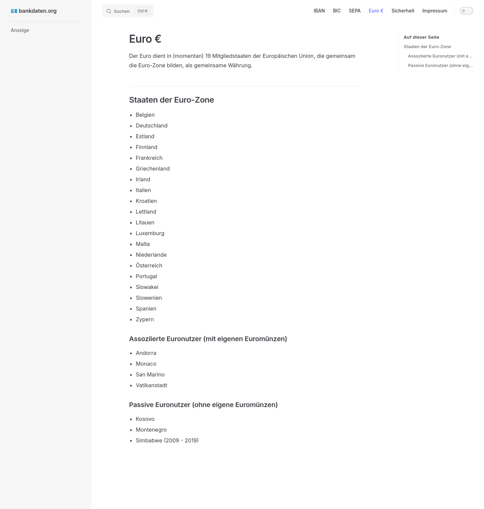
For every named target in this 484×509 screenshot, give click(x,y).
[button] (46, 30)
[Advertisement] (46, 145)
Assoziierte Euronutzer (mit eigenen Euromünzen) (440, 56)
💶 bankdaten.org (34, 10)
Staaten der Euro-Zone (427, 46)
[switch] (466, 10)
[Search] (128, 10)
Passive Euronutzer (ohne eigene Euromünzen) (440, 65)
